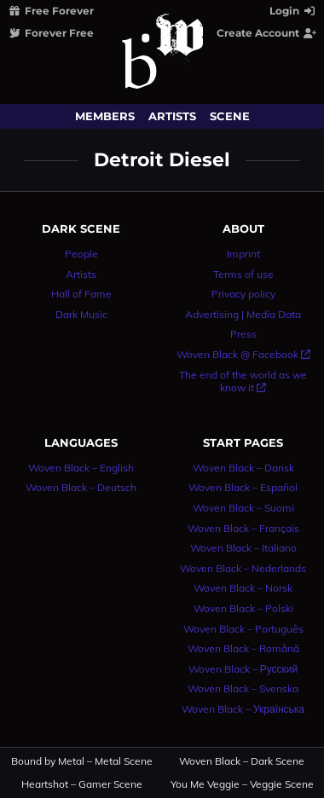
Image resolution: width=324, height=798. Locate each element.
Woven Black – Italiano (243, 547)
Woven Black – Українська (243, 709)
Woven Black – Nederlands (243, 568)
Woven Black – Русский (243, 668)
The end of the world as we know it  (243, 381)
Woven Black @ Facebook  (243, 354)
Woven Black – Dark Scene (241, 761)
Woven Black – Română (243, 648)
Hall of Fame (81, 293)
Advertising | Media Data (243, 314)
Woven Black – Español (243, 487)
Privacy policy (243, 293)
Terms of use (243, 274)
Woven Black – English (81, 467)
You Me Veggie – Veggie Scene (242, 784)
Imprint (243, 253)
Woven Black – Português (243, 628)
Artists (172, 116)
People (81, 253)
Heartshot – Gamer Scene (81, 784)
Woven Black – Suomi (243, 507)
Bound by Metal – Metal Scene (82, 761)
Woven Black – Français (243, 528)
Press (243, 333)
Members (105, 116)
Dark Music (81, 314)
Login (293, 10)
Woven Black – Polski (243, 608)
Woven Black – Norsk (243, 587)
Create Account (267, 32)
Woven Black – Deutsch (81, 487)
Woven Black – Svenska (243, 688)
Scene (230, 116)
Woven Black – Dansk (243, 467)
